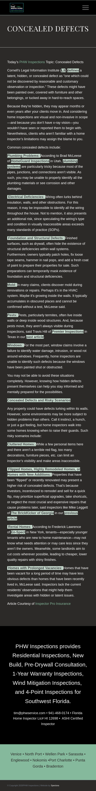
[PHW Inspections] (40, 7)
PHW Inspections (32, 62)
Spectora (55, 785)
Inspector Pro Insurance (53, 604)
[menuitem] (84, 7)
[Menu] (84, 7)
